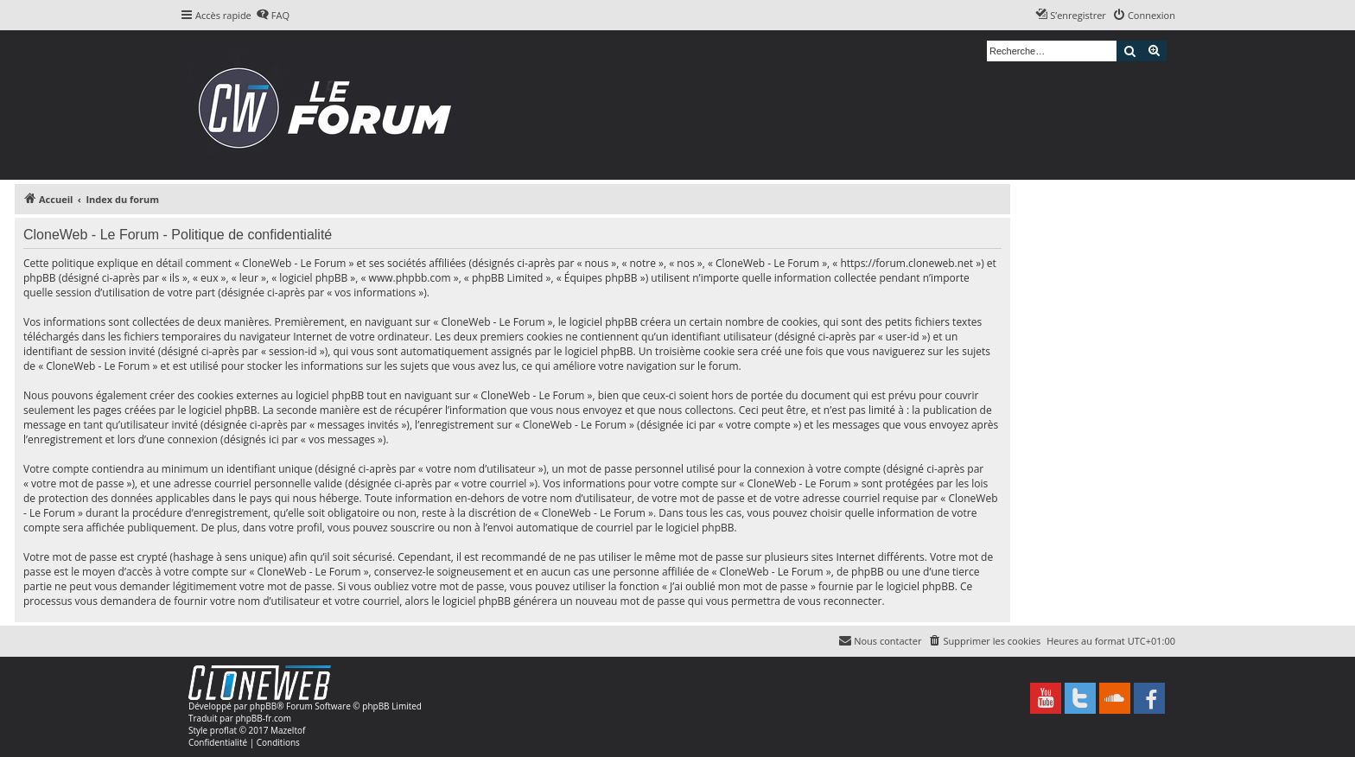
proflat (223, 730)
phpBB (263, 706)
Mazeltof (287, 730)
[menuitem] (272, 15)
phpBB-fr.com (263, 718)
